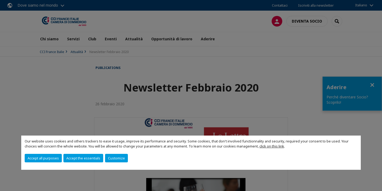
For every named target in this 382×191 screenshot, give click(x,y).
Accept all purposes (43, 158)
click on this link (271, 146)
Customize (116, 158)
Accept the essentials (83, 158)
